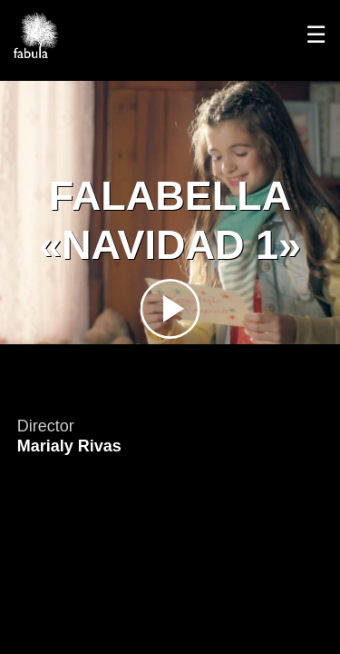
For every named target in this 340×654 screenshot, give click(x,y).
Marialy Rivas (69, 446)
